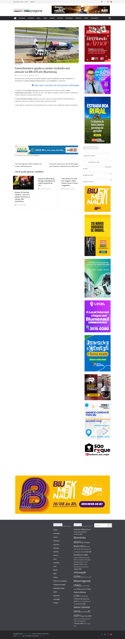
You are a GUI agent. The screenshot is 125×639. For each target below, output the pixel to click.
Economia (22, 18)
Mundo (52, 18)
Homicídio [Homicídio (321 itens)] (78, 567)
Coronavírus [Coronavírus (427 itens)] (79, 552)
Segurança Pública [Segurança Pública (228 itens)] (79, 619)
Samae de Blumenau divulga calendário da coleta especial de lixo (46, 182)
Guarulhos (56, 562)
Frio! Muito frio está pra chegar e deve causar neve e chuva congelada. (69, 182)
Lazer (45, 18)
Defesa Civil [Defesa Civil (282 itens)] (78, 560)
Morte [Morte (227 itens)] (83, 586)
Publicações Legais (58, 588)
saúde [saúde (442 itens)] (84, 612)
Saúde (86, 18)
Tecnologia (56, 599)
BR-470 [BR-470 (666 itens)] (86, 542)
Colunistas (94, 18)
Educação (56, 548)
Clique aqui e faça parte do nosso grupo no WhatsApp (56, 85)
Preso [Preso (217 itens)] (79, 601)
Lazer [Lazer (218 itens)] (88, 577)
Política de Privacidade (60, 581)
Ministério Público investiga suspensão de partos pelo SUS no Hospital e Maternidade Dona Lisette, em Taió (97, 160)
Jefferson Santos (34, 75)
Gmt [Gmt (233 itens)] (85, 564)
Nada (54, 573)
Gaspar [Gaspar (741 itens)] (78, 564)
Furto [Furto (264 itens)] (84, 562)
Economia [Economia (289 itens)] (86, 560)
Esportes (31, 18)
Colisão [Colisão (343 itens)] (79, 549)
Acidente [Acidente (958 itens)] (79, 529)
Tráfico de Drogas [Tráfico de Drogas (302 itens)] (79, 621)
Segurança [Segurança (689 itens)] (86, 616)
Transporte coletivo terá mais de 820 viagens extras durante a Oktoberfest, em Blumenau (64, 165)
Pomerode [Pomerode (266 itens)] (84, 596)
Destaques (18, 64)
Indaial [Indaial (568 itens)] (77, 569)
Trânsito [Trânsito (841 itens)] (79, 623)
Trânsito (78, 18)
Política (60, 18)
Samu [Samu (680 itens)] (82, 604)
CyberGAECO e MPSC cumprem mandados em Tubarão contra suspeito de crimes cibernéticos (51, 2)
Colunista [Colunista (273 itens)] (87, 549)
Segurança (69, 18)
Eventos (55, 555)
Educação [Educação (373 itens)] (78, 562)
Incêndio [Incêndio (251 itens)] (85, 566)
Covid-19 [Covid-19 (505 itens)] (78, 557)
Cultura (55, 537)
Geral (39, 18)
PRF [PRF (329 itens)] (84, 601)
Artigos (55, 530)
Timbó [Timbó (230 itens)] (87, 619)
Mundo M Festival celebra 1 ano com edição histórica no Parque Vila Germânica (22, 197)
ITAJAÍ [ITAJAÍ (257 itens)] (83, 577)
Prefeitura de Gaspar (59, 584)
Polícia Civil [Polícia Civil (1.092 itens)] (84, 589)
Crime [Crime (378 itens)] (86, 557)
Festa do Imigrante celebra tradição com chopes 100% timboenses (27, 165)
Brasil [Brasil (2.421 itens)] (79, 546)
